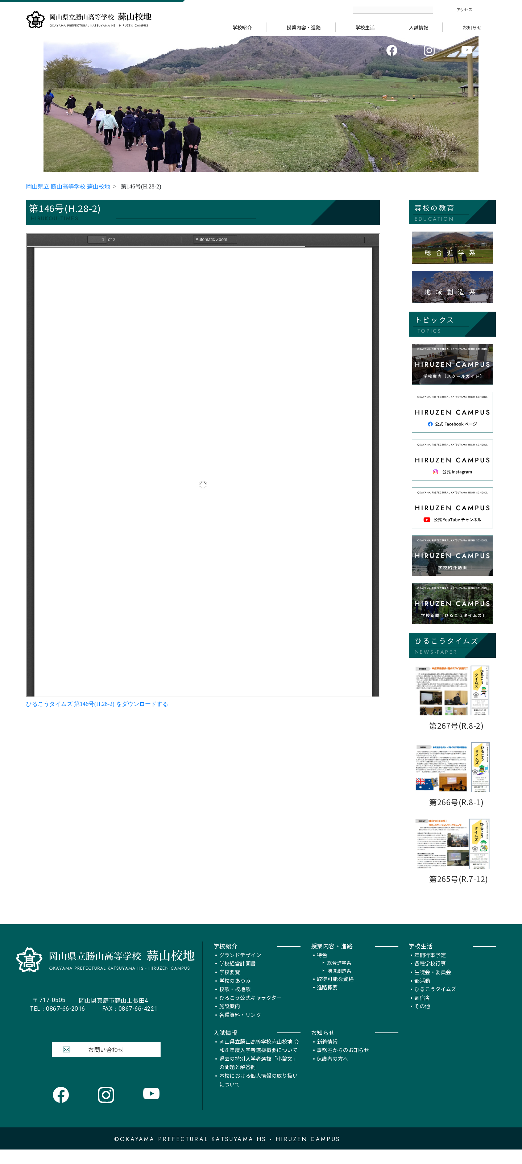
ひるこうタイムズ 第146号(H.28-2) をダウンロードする (97, 705)
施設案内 (229, 1020)
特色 (322, 968)
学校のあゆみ (235, 994)
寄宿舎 (422, 1011)
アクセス (464, 9)
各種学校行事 (430, 977)
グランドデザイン (240, 968)
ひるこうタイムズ (435, 1003)
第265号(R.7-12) (458, 879)
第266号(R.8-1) (456, 802)
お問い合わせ (106, 1063)
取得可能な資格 (335, 992)
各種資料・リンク (240, 1028)
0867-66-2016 (57, 1022)
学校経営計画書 (237, 977)
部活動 (422, 994)
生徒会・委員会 (432, 986)
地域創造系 (339, 984)
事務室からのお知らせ (343, 1064)
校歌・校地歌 (235, 1003)
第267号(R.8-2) (456, 726)
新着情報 (327, 1055)
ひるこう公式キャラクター (250, 1011)
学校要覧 (229, 986)
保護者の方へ (332, 1072)
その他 (422, 1020)
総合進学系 (339, 976)
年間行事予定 (430, 968)
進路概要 (327, 1001)
